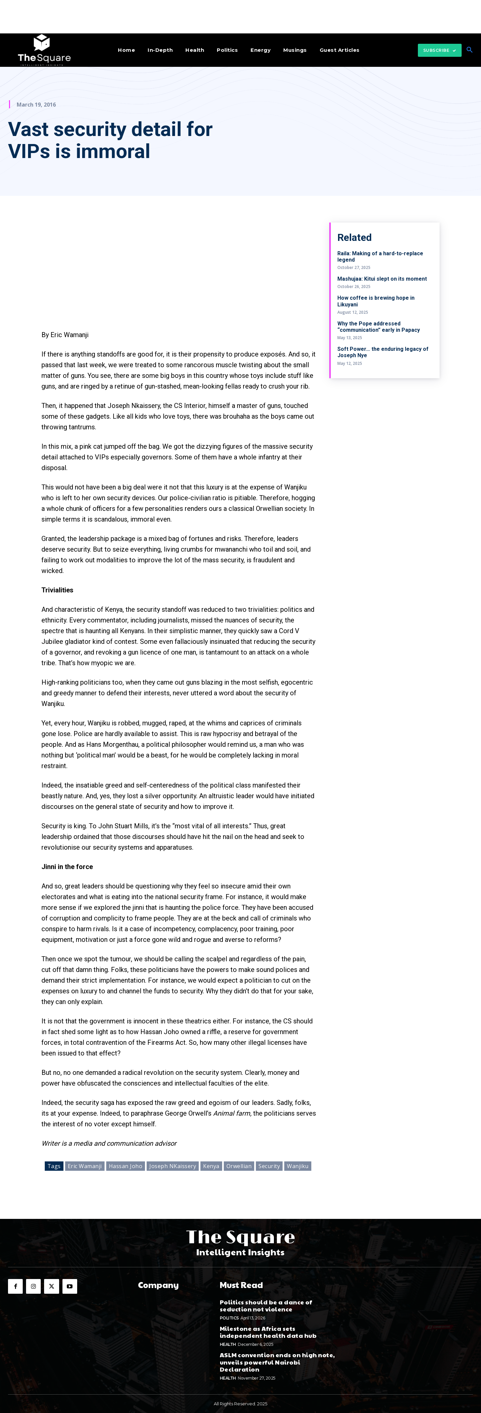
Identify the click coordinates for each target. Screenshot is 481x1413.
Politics (229, 1317)
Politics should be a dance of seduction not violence (266, 1305)
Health (228, 1344)
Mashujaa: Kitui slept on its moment (382, 279)
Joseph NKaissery (172, 1166)
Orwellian (239, 1166)
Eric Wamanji (85, 1166)
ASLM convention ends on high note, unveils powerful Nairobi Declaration (277, 1361)
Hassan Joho (126, 1166)
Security (269, 1166)
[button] (470, 50)
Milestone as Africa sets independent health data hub (268, 1331)
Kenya (211, 1166)
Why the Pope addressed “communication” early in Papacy (378, 326)
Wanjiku (298, 1166)
